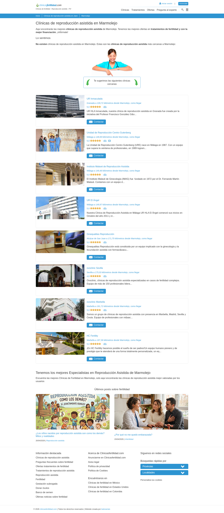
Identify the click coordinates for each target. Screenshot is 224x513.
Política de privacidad (99, 466)
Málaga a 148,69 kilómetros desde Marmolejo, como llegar (113, 137)
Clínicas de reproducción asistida (52, 457)
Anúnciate (183, 3)
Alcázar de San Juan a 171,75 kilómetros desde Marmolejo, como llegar (119, 238)
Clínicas (125, 10)
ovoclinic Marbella (96, 302)
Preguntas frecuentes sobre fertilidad (54, 462)
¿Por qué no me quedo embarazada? (133, 435)
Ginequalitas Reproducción (100, 234)
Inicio (38, 16)
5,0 (94, 107)
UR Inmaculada (94, 99)
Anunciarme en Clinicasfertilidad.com (107, 457)
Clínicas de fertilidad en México (104, 483)
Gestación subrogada (46, 484)
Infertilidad (129, 439)
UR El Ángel (93, 200)
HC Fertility (92, 336)
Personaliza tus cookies (151, 480)
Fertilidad (40, 479)
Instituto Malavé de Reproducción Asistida (108, 166)
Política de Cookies (98, 470)
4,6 (94, 276)
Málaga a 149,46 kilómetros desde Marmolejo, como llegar (113, 171)
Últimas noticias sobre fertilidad (51, 497)
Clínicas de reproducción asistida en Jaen (61, 16)
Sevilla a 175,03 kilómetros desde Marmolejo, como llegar (113, 272)
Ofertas (150, 10)
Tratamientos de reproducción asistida (55, 470)
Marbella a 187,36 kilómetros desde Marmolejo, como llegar (114, 340)
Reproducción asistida (55, 441)
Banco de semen (44, 492)
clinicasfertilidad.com (48, 509)
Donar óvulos (42, 488)
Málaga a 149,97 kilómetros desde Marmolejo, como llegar (113, 204)
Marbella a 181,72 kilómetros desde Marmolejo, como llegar (114, 306)
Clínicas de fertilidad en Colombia (105, 491)
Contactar (96, 122)
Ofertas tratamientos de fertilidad (52, 466)
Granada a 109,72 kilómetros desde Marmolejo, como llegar (114, 103)
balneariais (105, 509)
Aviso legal (93, 462)
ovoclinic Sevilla (95, 268)
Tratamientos (138, 10)
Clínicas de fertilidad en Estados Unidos (108, 487)
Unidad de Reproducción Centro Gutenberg (109, 132)
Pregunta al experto (167, 10)
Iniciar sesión (165, 3)
